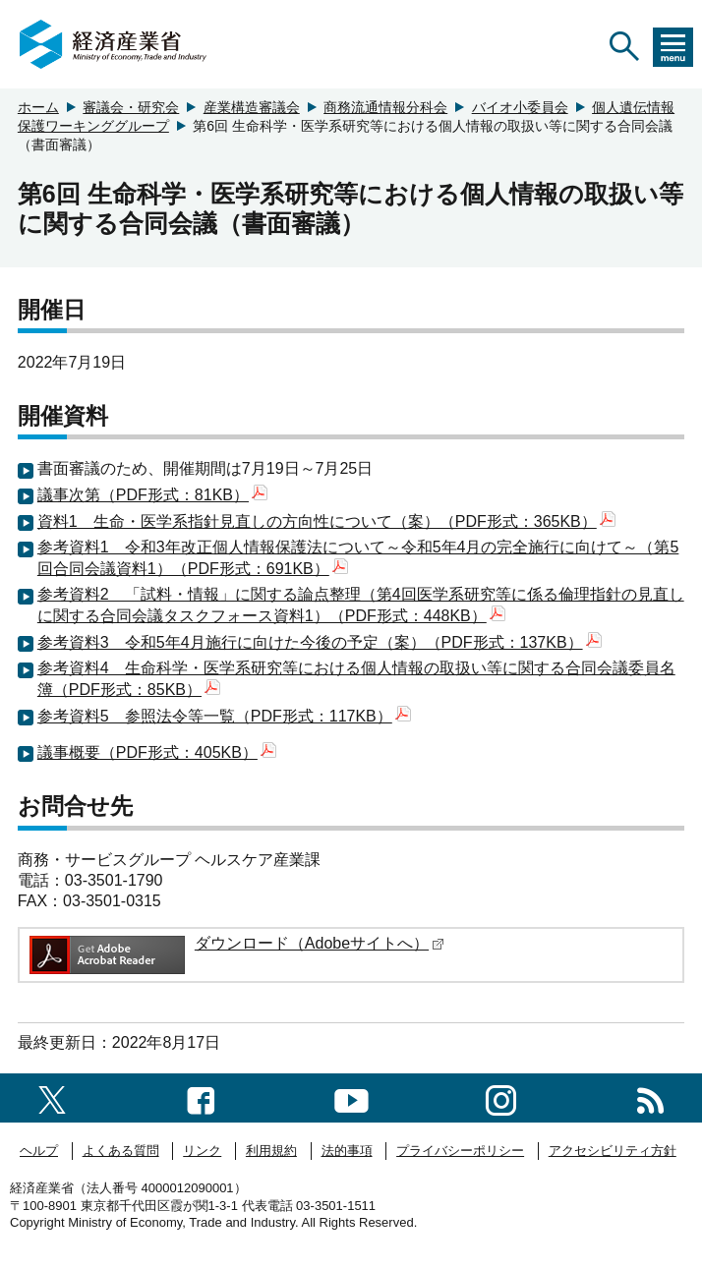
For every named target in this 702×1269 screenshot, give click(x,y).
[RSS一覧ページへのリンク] (650, 1097)
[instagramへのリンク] (501, 1097)
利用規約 (271, 1150)
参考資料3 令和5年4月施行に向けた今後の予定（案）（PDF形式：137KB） (319, 642)
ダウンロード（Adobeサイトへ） (319, 943)
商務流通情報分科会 (385, 107)
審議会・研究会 (131, 107)
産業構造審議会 (252, 107)
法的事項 (347, 1150)
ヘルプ (39, 1150)
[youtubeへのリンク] (351, 1097)
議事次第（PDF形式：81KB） (152, 495)
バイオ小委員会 (520, 107)
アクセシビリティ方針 (612, 1150)
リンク (202, 1150)
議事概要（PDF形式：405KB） (156, 752)
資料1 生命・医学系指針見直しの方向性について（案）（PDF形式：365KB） (326, 521)
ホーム (38, 107)
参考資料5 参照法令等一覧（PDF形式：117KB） (224, 716)
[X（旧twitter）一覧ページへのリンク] (52, 1097)
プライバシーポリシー (460, 1150)
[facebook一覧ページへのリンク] (201, 1097)
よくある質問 (121, 1150)
